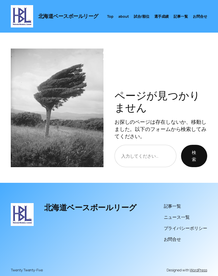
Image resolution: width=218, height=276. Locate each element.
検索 (194, 155)
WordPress (198, 270)
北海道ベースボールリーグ (68, 16)
